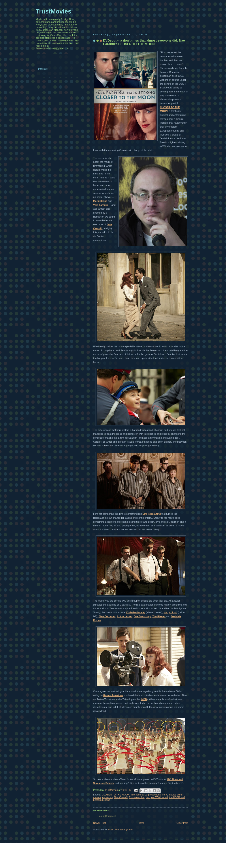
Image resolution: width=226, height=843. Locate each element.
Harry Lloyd (170, 612)
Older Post (182, 823)
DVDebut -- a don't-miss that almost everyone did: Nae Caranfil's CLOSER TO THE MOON (144, 42)
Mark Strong (100, 201)
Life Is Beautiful (152, 513)
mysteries (107, 797)
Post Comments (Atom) (121, 829)
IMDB (144, 699)
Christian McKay (135, 612)
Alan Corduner (107, 616)
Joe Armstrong (142, 616)
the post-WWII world (157, 797)
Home (141, 823)
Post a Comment (107, 816)
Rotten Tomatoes (113, 695)
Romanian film (137, 797)
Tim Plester (158, 616)
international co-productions (146, 794)
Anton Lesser (124, 616)
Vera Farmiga (100, 205)
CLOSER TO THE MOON (116, 794)
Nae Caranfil (121, 797)
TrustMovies (112, 790)
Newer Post (99, 823)
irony (164, 794)
